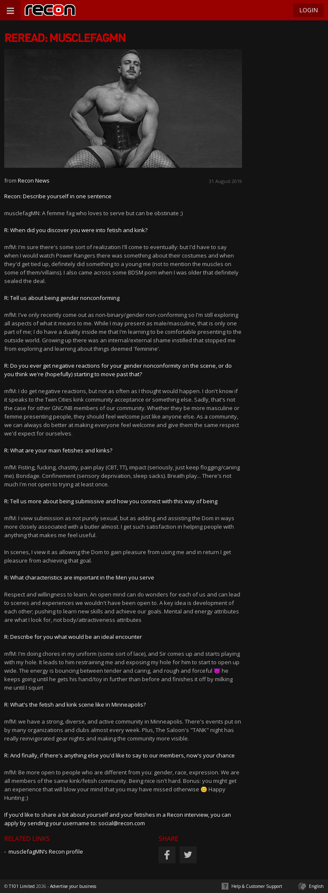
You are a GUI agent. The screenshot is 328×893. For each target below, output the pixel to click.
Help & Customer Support (256, 886)
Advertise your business (73, 886)
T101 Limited (22, 886)
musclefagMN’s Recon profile (45, 851)
